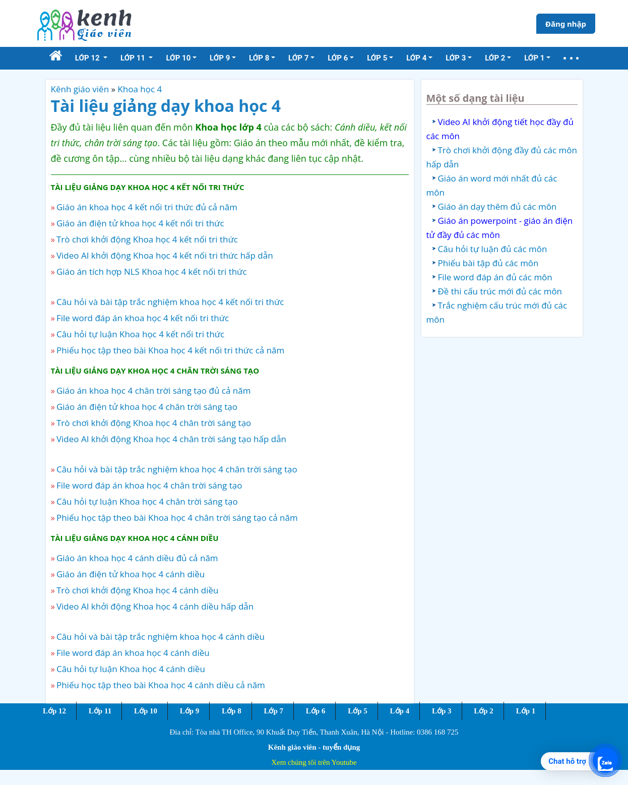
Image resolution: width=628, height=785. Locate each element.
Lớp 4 (400, 711)
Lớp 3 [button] (456, 58)
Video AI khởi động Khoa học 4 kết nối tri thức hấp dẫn (164, 255)
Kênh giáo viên (80, 89)
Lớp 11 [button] (133, 58)
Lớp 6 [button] (338, 58)
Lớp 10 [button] (178, 58)
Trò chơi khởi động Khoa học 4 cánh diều (137, 590)
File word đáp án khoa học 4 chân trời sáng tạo (149, 485)
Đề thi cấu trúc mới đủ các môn (500, 291)
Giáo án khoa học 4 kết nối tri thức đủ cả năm (146, 207)
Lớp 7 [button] (298, 58)
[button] (571, 58)
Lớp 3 (442, 711)
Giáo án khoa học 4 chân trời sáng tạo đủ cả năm (153, 390)
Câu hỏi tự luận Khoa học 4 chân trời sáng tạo (147, 501)
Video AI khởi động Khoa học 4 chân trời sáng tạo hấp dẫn (171, 439)
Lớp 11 (100, 711)
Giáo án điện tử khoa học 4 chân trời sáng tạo (146, 406)
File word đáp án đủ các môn (495, 277)
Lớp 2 (483, 711)
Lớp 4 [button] (416, 58)
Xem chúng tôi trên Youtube (314, 762)
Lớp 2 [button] (495, 58)
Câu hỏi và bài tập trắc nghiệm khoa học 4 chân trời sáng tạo (176, 469)
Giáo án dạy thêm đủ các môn (497, 206)
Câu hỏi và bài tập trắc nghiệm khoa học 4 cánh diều (160, 636)
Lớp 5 (357, 711)
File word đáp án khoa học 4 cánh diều (133, 652)
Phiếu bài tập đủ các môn (488, 263)
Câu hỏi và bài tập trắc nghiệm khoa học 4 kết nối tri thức (170, 302)
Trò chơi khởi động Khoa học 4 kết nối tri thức (147, 239)
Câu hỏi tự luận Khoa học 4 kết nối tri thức (140, 334)
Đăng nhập (565, 24)
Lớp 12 (54, 711)
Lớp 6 (316, 711)
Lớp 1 (526, 711)
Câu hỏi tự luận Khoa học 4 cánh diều (130, 669)
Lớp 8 (231, 711)
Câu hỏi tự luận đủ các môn (492, 249)
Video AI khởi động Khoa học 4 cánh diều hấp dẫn (155, 606)
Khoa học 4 (139, 89)
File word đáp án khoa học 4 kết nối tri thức (142, 318)
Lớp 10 (145, 711)
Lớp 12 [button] (88, 58)
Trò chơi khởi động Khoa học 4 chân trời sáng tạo (153, 423)
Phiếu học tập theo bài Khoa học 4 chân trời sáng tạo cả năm (177, 517)
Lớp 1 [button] (534, 58)
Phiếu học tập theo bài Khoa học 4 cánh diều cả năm (160, 685)
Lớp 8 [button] (259, 58)
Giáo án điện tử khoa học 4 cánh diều (130, 574)
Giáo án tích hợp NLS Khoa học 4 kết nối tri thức (151, 271)
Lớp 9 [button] (220, 58)
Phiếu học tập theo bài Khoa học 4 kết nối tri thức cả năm (170, 350)
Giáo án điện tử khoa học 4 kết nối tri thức (140, 223)
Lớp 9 (190, 711)
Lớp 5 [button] (377, 58)
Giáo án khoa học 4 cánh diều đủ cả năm (137, 558)
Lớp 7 (273, 711)
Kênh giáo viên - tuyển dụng (314, 747)
